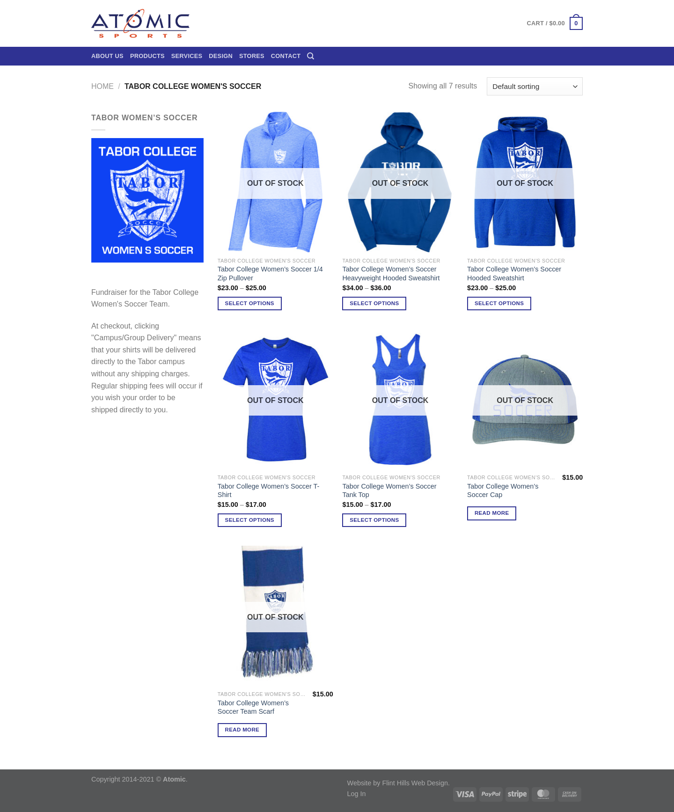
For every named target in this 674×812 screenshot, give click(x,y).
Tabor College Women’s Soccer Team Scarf (253, 707)
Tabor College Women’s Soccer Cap (502, 491)
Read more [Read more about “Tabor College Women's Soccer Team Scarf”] (242, 729)
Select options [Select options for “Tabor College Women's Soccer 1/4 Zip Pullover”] (249, 303)
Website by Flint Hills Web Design (397, 783)
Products (147, 55)
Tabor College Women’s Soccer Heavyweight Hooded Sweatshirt (391, 273)
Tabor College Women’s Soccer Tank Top (389, 491)
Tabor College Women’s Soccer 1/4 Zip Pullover (270, 273)
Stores (251, 55)
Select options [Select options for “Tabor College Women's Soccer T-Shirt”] (249, 520)
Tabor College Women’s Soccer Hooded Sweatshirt (514, 273)
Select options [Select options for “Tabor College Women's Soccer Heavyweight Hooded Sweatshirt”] (374, 303)
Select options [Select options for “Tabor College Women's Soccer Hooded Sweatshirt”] (499, 303)
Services (187, 55)
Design (221, 55)
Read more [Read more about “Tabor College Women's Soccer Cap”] (492, 513)
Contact (285, 55)
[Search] (310, 56)
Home (102, 86)
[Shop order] (535, 86)
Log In (356, 793)
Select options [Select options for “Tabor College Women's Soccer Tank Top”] (374, 520)
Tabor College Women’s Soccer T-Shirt (269, 491)
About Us (107, 55)
